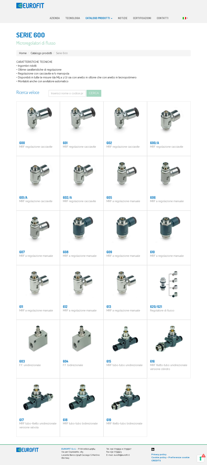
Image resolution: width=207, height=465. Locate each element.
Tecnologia (72, 18)
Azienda (55, 18)
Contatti (162, 18)
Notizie (122, 18)
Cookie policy (158, 457)
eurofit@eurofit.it (122, 455)
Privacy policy (158, 454)
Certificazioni (142, 18)
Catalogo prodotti (99, 18)
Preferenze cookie (179, 457)
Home (23, 53)
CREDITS (156, 460)
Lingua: (185, 18)
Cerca (94, 93)
